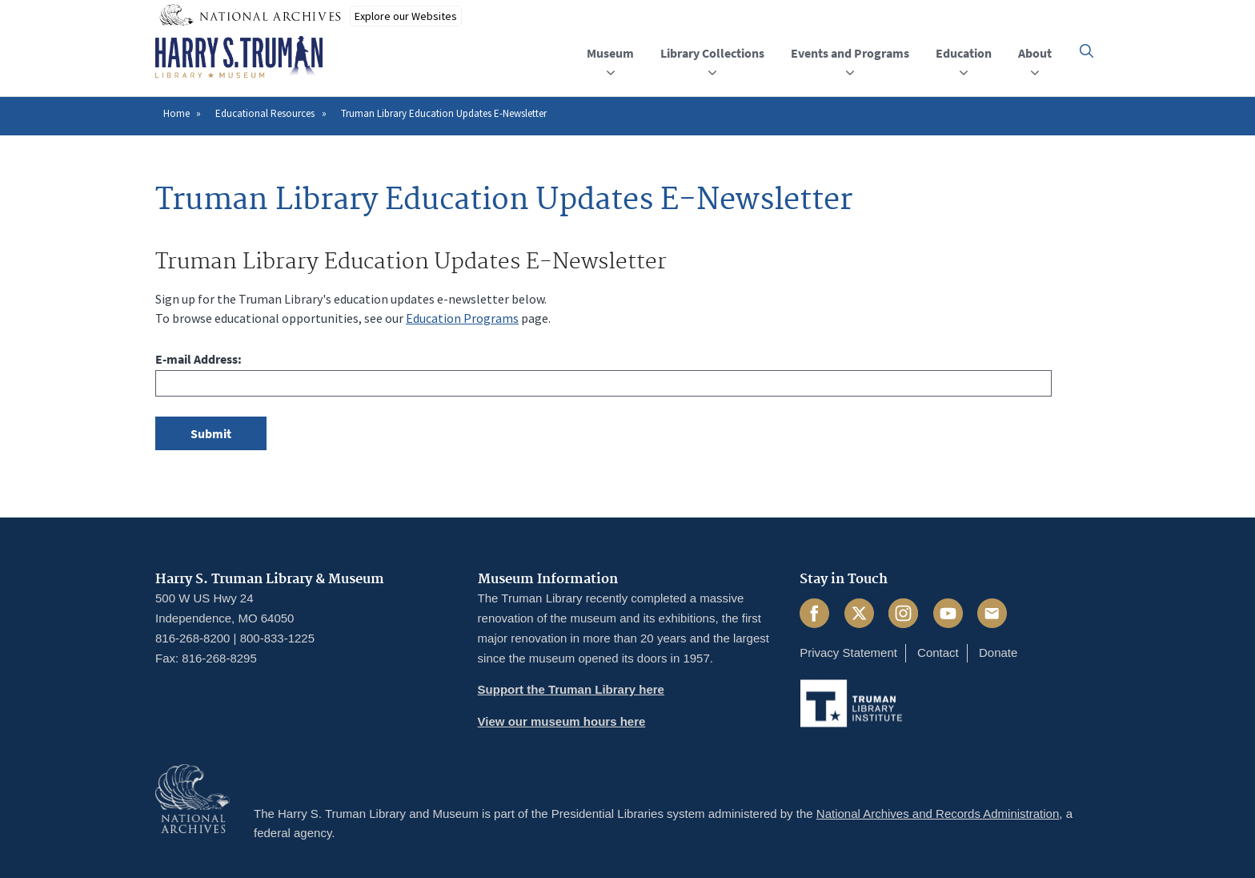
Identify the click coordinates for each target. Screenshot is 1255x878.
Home (176, 113)
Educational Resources (265, 113)
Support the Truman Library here (571, 689)
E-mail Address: (198, 359)
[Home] (239, 57)
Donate (998, 652)
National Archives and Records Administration (938, 813)
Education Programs (462, 318)
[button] (1086, 51)
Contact (938, 652)
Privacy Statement (848, 652)
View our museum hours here (562, 721)
